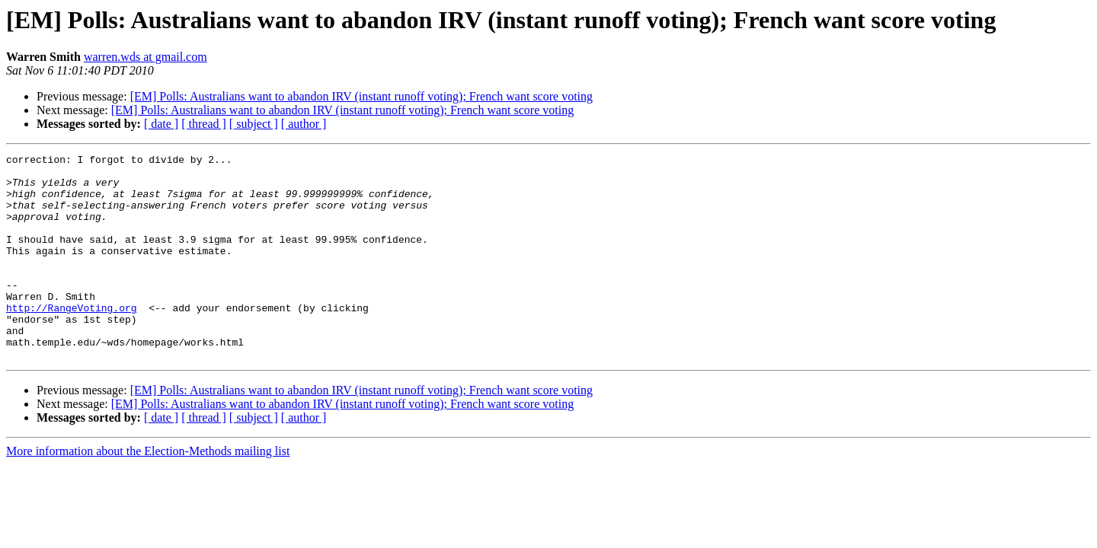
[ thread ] (203, 123)
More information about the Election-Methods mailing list (147, 492)
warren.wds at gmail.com (145, 56)
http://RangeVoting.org (71, 339)
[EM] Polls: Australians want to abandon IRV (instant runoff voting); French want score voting (361, 96)
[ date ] (161, 123)
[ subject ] (253, 123)
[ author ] (304, 123)
